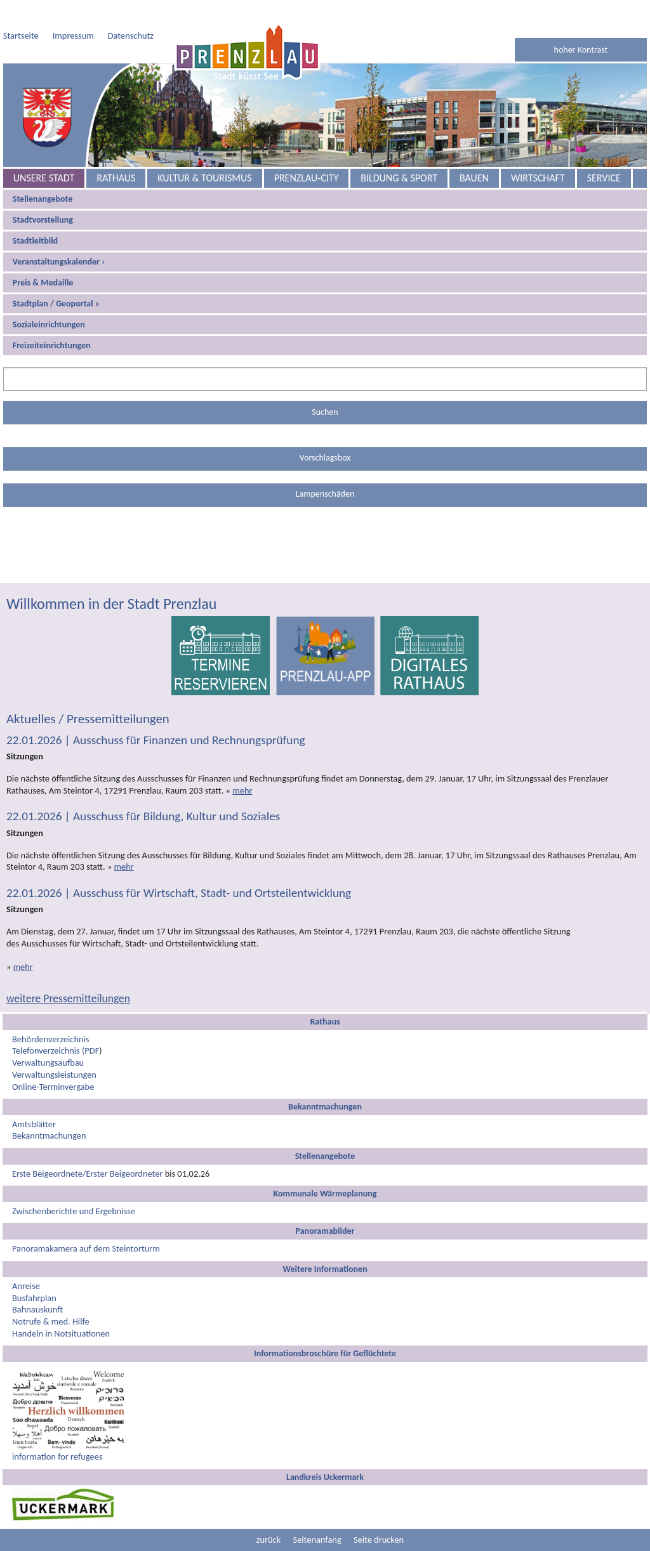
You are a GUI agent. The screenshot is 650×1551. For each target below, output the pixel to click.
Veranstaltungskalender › (59, 261)
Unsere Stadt (43, 178)
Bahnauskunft (37, 1309)
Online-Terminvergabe (53, 1086)
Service (604, 178)
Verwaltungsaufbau (48, 1062)
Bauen (474, 178)
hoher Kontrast (581, 49)
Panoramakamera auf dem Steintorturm (86, 1248)
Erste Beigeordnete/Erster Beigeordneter (87, 1173)
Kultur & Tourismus (204, 178)
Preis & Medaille (43, 282)
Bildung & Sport (399, 178)
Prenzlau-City (306, 178)
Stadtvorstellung (43, 219)
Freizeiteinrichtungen (52, 345)
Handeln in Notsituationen (61, 1333)
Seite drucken (379, 1539)
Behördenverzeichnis (51, 1039)
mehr (242, 790)
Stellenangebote (43, 198)
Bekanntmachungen (49, 1135)
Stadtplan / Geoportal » (56, 303)
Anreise (26, 1286)
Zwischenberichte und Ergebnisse (73, 1211)
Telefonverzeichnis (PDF (55, 1050)
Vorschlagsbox (325, 457)
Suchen (325, 412)
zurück (268, 1539)
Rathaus (115, 178)
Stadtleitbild (35, 240)
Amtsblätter (34, 1124)
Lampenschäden (325, 493)
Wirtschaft (538, 178)
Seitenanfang (317, 1539)
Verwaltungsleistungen (54, 1074)
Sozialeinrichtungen (49, 324)
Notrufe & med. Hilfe (51, 1321)
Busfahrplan (34, 1298)
